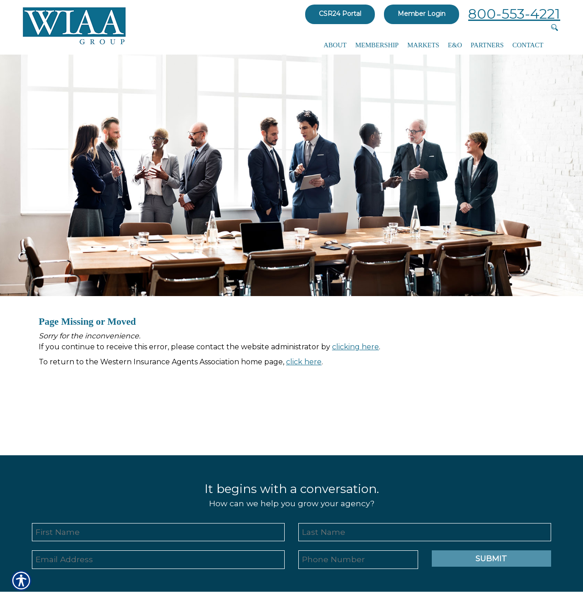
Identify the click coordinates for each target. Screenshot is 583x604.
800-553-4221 (514, 13)
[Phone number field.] (358, 559)
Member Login (421, 14)
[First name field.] (158, 532)
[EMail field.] (158, 559)
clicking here (355, 346)
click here (304, 361)
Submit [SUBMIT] (491, 558)
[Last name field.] (424, 532)
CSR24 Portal (340, 14)
